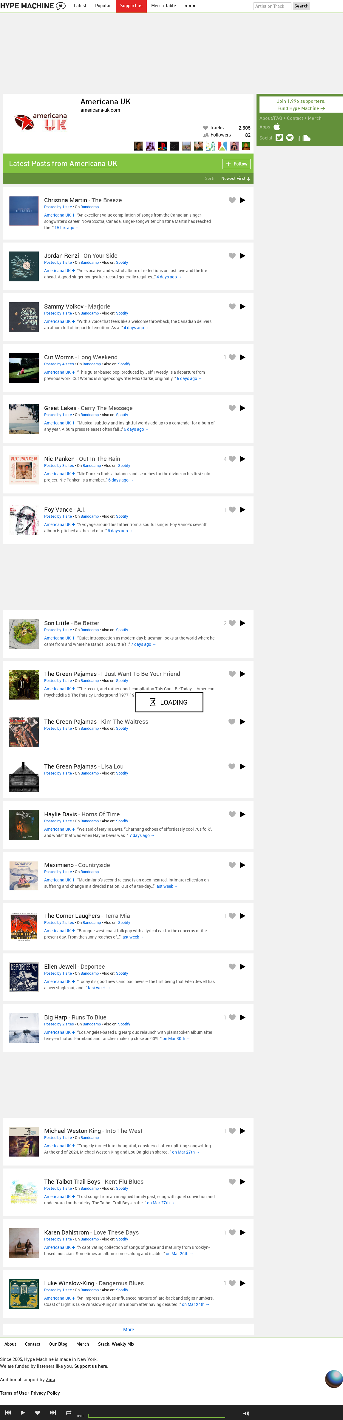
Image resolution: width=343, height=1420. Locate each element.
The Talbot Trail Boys (72, 1181)
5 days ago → (189, 378)
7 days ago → (143, 644)
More (128, 1329)
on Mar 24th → (196, 1304)
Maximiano (59, 865)
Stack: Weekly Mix (116, 1344)
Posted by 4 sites (59, 363)
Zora (50, 1379)
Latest (80, 6)
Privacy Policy (45, 1393)
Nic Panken (59, 459)
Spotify (122, 262)
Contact (295, 118)
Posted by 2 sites (59, 922)
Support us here (90, 1366)
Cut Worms (59, 357)
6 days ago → (136, 429)
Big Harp (55, 1017)
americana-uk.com (100, 110)
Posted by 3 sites (59, 465)
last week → (166, 886)
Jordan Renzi (61, 256)
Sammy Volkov (64, 306)
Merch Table (163, 6)
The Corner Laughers (72, 916)
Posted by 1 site (58, 206)
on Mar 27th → (186, 1152)
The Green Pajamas (70, 674)
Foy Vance (58, 509)
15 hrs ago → (67, 227)
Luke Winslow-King (69, 1283)
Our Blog (58, 1344)
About (10, 1344)
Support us (131, 6)
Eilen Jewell (60, 966)
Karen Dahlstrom (66, 1232)
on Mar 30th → (176, 1038)
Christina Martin (65, 200)
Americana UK (106, 102)
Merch (315, 118)
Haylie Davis (60, 814)
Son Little (56, 623)
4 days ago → (169, 277)
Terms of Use (13, 1393)
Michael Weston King (72, 1131)
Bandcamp (90, 206)
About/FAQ (270, 118)
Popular (103, 6)
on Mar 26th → (180, 1253)
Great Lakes (60, 408)
